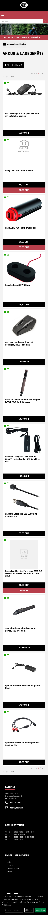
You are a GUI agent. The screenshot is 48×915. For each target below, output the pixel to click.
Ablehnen (29, 910)
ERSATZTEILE (13, 37)
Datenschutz (9, 865)
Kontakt (8, 862)
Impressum (9, 871)
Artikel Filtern (13, 64)
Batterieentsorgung (12, 868)
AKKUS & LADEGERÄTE (31, 37)
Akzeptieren (40, 910)
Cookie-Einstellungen (14, 910)
